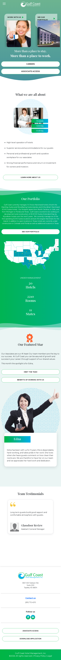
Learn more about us (30, 183)
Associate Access (30, 71)
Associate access (30, 631)
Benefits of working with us (30, 380)
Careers (30, 64)
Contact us (30, 598)
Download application (30, 639)
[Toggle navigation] (4, 3)
